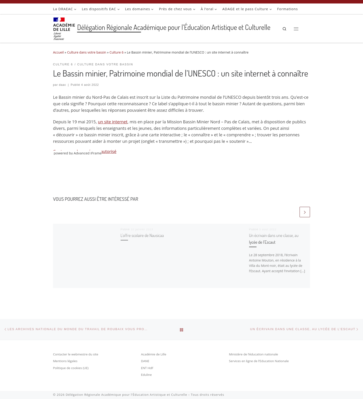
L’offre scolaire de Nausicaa (143, 235)
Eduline (146, 375)
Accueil (58, 52)
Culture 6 (117, 52)
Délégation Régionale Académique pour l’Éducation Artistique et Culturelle (126, 395)
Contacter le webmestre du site (75, 354)
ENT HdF (147, 368)
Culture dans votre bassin (86, 52)
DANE (145, 361)
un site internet (113, 121)
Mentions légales (65, 361)
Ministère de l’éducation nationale (253, 354)
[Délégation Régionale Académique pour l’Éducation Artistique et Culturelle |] (64, 27)
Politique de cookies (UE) (71, 368)
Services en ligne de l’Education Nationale (259, 361)
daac (62, 84)
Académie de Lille (153, 354)
